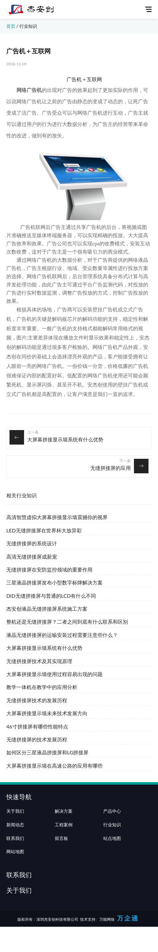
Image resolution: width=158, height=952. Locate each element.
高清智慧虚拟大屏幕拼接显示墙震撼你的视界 (57, 517)
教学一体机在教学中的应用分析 (41, 687)
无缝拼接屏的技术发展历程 (36, 739)
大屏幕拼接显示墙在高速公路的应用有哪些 (54, 766)
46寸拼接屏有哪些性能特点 (37, 726)
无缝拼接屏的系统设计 (31, 543)
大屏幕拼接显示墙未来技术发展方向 (46, 713)
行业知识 (28, 26)
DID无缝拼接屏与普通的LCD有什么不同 (51, 596)
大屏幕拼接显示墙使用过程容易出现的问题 (54, 674)
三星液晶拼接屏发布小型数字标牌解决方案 (54, 582)
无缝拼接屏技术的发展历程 (36, 700)
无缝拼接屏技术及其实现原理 (39, 661)
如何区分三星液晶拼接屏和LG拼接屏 (47, 752)
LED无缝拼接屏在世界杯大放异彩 (44, 530)
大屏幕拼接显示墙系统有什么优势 (65, 439)
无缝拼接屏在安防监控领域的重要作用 (49, 569)
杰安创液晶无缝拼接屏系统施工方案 (46, 609)
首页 (10, 26)
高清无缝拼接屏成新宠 (31, 557)
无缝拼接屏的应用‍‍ (110, 468)
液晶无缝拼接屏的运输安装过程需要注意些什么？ (62, 635)
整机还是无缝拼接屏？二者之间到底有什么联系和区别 (67, 622)
